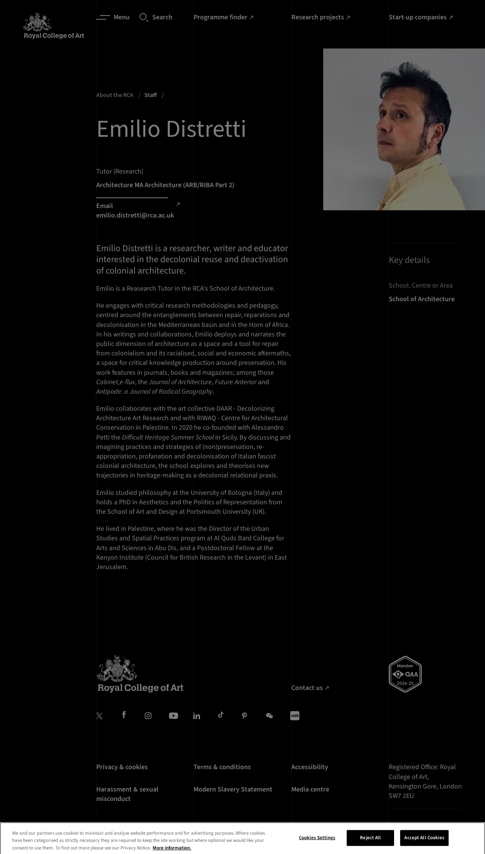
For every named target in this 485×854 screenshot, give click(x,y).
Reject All (370, 845)
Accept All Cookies (424, 845)
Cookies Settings (317, 845)
